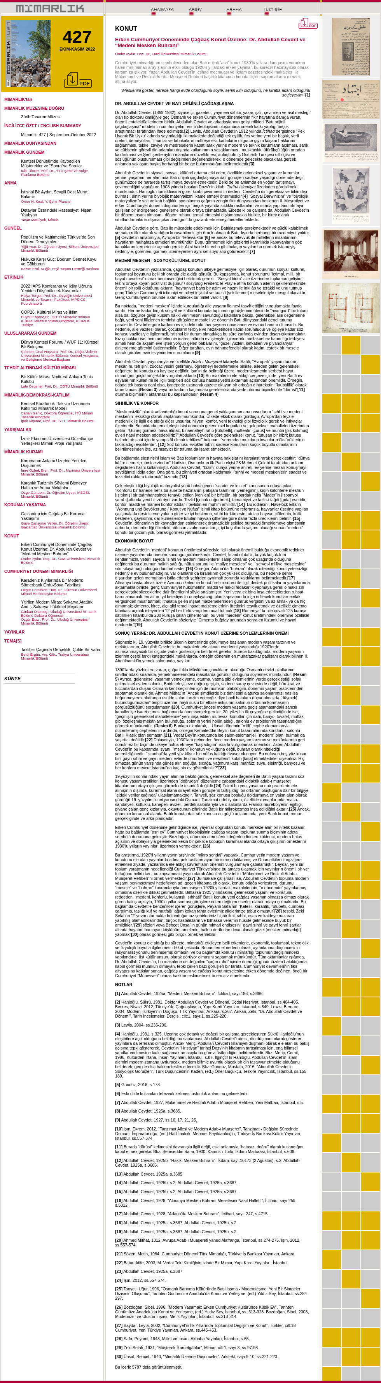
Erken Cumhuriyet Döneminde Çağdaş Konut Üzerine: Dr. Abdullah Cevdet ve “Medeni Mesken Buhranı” (56, 549)
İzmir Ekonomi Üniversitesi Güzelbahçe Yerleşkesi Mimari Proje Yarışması (57, 441)
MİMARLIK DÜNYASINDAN (30, 143)
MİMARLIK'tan (18, 99)
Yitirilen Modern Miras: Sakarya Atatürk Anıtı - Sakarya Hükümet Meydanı (57, 604)
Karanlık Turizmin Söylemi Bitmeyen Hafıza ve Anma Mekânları (54, 485)
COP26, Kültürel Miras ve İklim (49, 312)
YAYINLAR (14, 632)
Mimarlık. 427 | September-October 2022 (58, 134)
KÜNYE (12, 678)
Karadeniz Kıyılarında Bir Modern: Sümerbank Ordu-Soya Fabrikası (52, 582)
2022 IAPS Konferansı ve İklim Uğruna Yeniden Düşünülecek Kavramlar (56, 288)
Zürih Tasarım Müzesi (41, 116)
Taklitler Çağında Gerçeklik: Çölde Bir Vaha (60, 649)
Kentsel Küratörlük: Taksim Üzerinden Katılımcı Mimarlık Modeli (55, 406)
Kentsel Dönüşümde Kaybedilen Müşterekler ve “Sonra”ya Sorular (51, 163)
